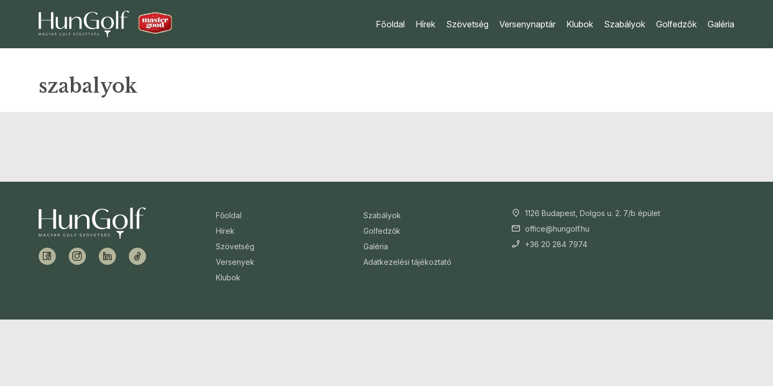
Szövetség (467, 24)
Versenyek (235, 261)
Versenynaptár (527, 24)
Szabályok (624, 24)
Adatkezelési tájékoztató (407, 261)
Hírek (425, 24)
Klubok (579, 24)
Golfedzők (676, 24)
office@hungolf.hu (557, 228)
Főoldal (390, 24)
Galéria (721, 24)
